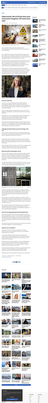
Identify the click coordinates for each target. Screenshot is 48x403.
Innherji (39, 380)
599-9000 (4, 388)
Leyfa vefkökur (17, 399)
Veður (39, 384)
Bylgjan (39, 385)
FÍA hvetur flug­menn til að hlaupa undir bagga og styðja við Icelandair (26, 309)
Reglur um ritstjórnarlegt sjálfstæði (5, 384)
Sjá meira (16, 369)
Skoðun (31, 384)
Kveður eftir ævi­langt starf (15, 279)
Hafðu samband (14, 385)
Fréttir (31, 380)
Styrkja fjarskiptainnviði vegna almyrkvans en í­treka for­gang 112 (26, 280)
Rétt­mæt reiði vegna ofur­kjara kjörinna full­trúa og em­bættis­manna (16, 337)
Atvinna (39, 382)
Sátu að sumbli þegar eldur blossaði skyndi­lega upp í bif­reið (42, 55)
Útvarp (31, 386)
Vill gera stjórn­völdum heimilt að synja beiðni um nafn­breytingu (6, 309)
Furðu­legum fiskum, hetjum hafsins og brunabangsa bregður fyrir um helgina (6, 299)
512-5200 (15, 383)
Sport (30, 382)
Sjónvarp (31, 385)
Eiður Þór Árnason (4, 23)
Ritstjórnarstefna (14, 386)
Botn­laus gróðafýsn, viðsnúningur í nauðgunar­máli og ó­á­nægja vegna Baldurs (6, 357)
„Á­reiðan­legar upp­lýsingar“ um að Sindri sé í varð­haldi (42, 25)
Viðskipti (31, 381)
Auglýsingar (13, 384)
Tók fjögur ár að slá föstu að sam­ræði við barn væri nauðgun (6, 347)
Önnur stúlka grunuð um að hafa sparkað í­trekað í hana (42, 20)
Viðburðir (39, 383)
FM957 (39, 386)
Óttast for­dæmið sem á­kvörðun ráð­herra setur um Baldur (26, 347)
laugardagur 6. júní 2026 (32, 2)
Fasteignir (39, 381)
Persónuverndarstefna (5, 385)
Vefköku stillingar (7, 399)
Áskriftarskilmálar (14, 387)
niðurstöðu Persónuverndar (6, 102)
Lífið (30, 383)
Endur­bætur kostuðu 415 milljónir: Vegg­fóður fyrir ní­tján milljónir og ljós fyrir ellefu (16, 309)
